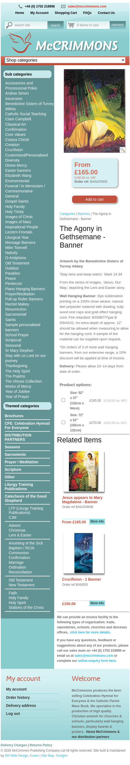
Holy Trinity (14, 212)
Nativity (11, 253)
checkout (117, 24)
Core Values (15, 134)
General (12, 196)
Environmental (17, 181)
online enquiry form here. (97, 661)
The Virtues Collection (23, 381)
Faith (13, 593)
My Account (39, 13)
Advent (15, 525)
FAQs (87, 13)
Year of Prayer (17, 396)
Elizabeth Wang (18, 175)
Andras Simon (17, 93)
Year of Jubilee (17, 391)
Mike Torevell (16, 247)
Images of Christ (19, 217)
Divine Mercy (16, 165)
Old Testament (17, 263)
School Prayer (17, 335)
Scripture (13, 469)
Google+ (62, 755)
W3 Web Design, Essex (22, 755)
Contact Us (106, 13)
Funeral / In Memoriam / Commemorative (25, 188)
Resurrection (16, 309)
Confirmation (16, 129)
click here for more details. (90, 632)
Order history (18, 697)
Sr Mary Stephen (19, 350)
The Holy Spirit (17, 371)
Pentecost (13, 283)
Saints (10, 320)
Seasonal (13, 345)
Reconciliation (20, 572)
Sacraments (15, 454)
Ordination (17, 567)
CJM (13, 517)
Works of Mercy (18, 386)
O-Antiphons (15, 258)
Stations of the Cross (26, 607)
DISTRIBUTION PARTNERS (18, 437)
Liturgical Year (17, 237)
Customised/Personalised (26, 155)
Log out (13, 713)
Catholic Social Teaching (25, 114)
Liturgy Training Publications (19, 486)
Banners (84, 214)
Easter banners (18, 170)
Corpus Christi (17, 139)
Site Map (47, 755)
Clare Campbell (18, 119)
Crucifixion (14, 150)
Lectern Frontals (18, 232)
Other (10, 477)
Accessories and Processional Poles (21, 85)
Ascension (14, 98)
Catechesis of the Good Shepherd (26, 498)
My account (16, 689)
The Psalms (15, 376)
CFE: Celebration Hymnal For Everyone (27, 425)
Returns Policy (41, 745)
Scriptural (13, 340)
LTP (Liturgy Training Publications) (26, 510)
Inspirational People (21, 227)
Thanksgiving (16, 366)
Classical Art (15, 124)
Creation (12, 145)
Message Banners (20, 242)
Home (19, 13)
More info (97, 521)
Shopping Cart (66, 13)
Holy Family (15, 206)
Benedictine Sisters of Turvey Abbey (29, 106)
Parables (12, 273)
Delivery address (21, 705)
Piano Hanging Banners (25, 289)
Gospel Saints (17, 201)
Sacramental (16, 314)
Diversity (12, 160)
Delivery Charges (14, 745)
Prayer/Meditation (20, 294)
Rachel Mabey (17, 304)
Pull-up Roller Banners (24, 299)
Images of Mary (18, 222)
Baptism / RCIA (22, 548)
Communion (19, 553)
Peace (10, 278)
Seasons (12, 447)
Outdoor (12, 268)
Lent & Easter (20, 535)
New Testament (22, 585)
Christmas (17, 530)
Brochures (14, 416)
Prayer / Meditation (21, 462)
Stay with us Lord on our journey (25, 358)
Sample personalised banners (22, 327)
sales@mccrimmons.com (87, 6)
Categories (67, 214)
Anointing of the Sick (26, 543)
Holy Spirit (17, 602)
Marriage (16, 562)
